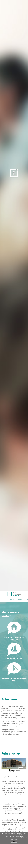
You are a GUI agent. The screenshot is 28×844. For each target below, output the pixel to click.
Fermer (14, 841)
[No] (26, 838)
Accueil (11, 600)
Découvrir (20, 600)
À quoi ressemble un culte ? (14, 659)
